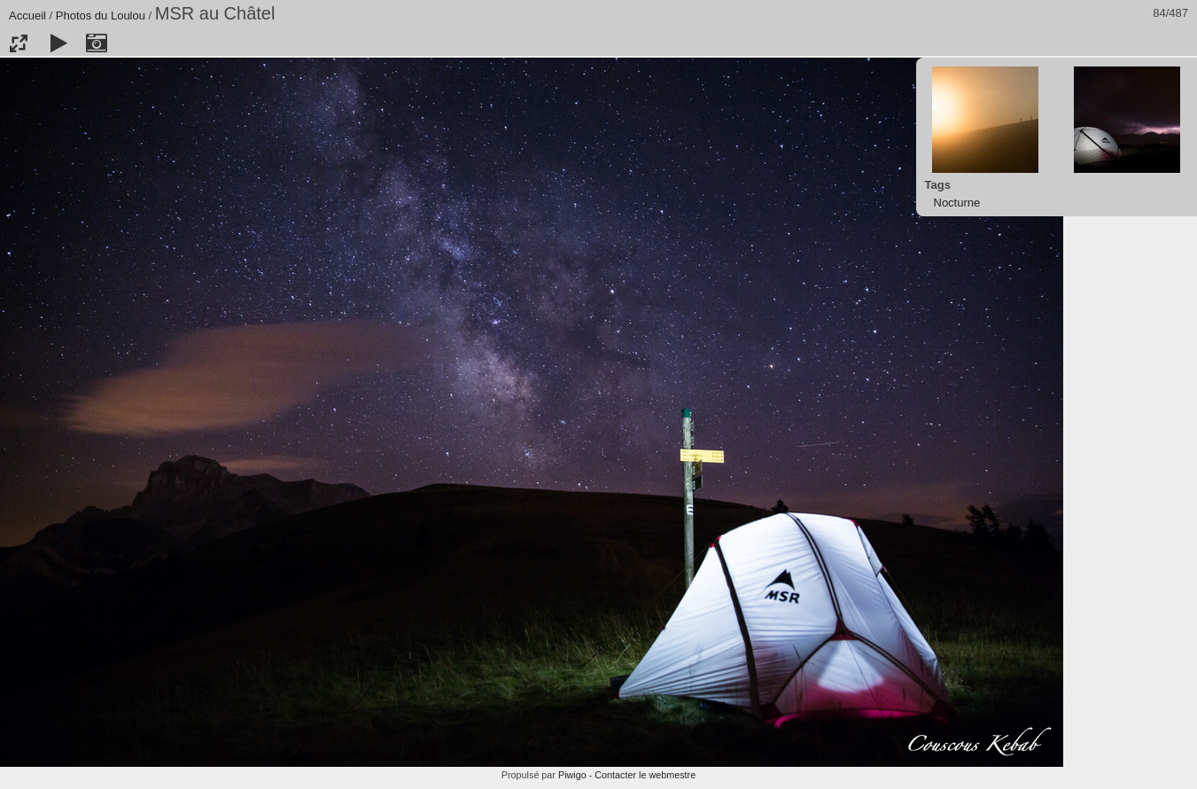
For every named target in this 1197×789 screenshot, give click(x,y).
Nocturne (957, 202)
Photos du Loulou (100, 15)
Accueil (27, 15)
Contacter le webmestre (645, 774)
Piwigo (572, 774)
